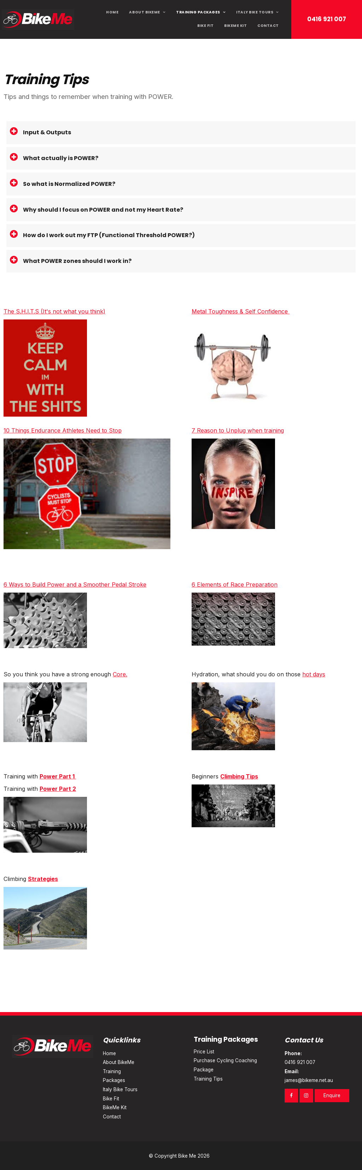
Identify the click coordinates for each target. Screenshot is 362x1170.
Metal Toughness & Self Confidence (241, 311)
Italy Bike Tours (254, 12)
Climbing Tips (239, 776)
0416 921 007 (326, 19)
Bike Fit (205, 25)
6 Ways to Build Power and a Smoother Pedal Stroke (75, 584)
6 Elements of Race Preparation (235, 584)
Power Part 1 (58, 776)
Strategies (43, 878)
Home (112, 12)
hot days (313, 674)
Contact (268, 25)
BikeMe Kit (235, 25)
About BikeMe (144, 12)
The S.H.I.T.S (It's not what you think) (54, 311)
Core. (120, 674)
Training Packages (198, 12)
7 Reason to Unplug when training (238, 430)
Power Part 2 (58, 788)
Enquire (331, 1095)
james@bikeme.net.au (317, 1075)
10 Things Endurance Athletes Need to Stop (63, 430)
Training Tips (208, 1079)
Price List (204, 1051)
